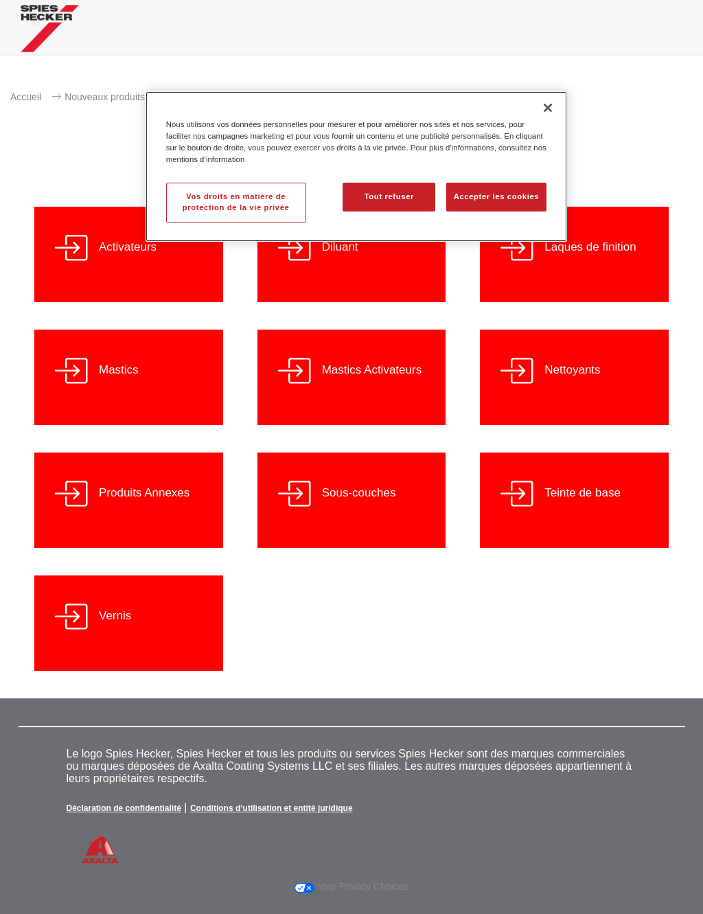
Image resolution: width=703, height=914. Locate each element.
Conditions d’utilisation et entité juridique (271, 808)
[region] (356, 166)
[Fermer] (548, 108)
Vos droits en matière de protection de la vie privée (236, 202)
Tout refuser (389, 196)
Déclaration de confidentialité (124, 808)
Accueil (25, 96)
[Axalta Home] (50, 39)
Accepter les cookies (497, 196)
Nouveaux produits (105, 96)
